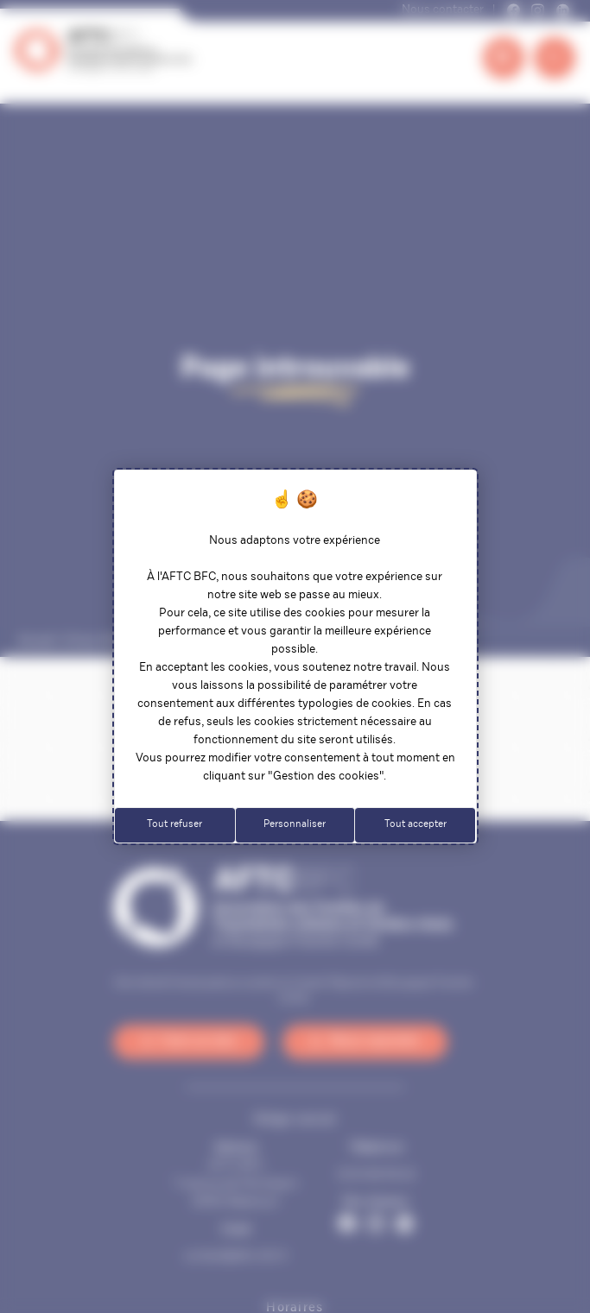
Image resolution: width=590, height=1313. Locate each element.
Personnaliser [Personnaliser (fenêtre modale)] (294, 824)
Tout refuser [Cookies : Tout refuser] (174, 824)
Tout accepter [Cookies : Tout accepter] (415, 824)
